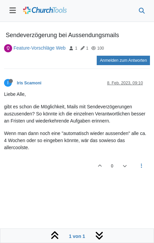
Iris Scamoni (29, 83)
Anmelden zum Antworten (123, 60)
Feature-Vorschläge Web (39, 48)
